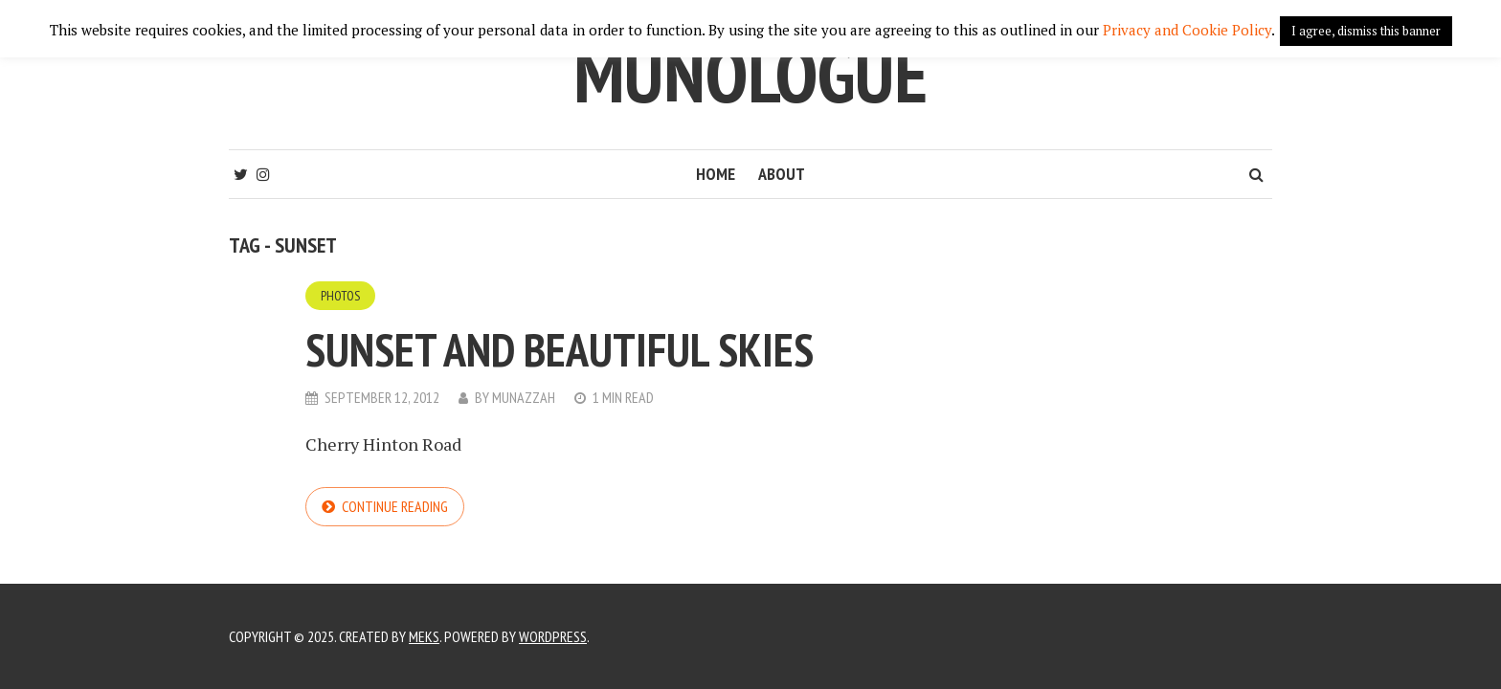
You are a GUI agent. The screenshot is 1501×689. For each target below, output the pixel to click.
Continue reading (395, 506)
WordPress (553, 636)
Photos (340, 295)
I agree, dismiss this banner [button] (1366, 30)
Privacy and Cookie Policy (1187, 29)
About (781, 174)
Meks (424, 636)
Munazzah (523, 397)
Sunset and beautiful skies (559, 349)
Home (715, 174)
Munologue (750, 74)
